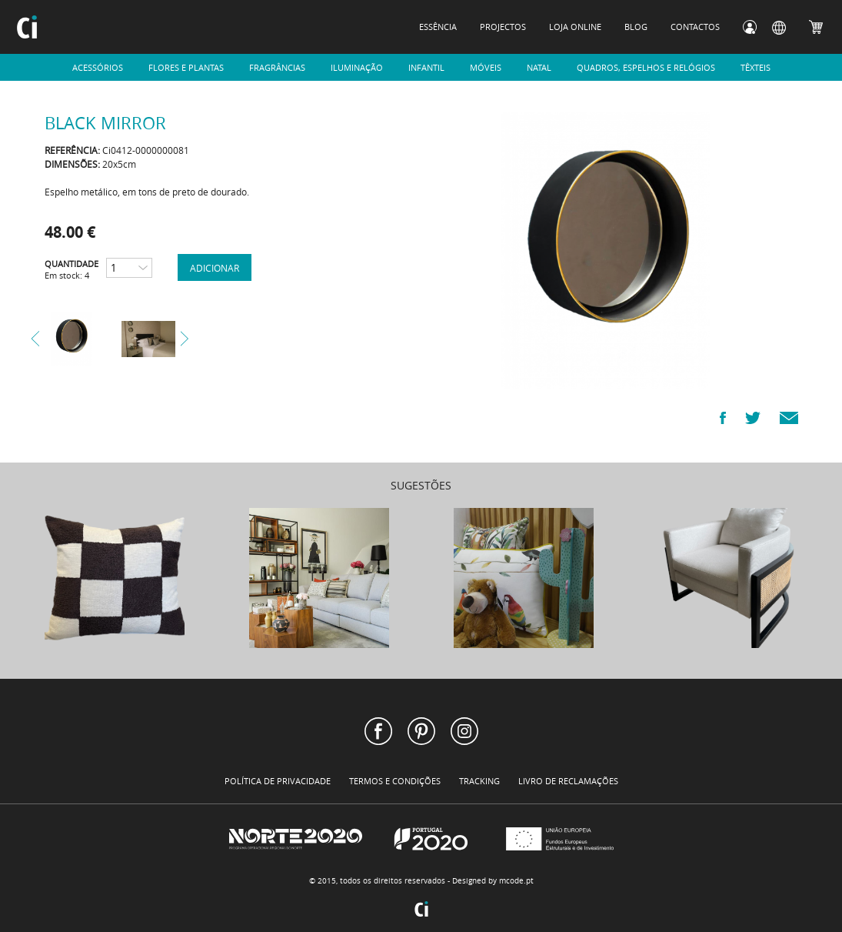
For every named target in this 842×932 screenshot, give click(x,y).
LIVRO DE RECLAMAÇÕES (568, 781)
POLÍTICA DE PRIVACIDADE (278, 781)
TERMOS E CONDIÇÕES (395, 781)
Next (184, 338)
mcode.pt (516, 881)
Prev (35, 338)
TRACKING (479, 781)
